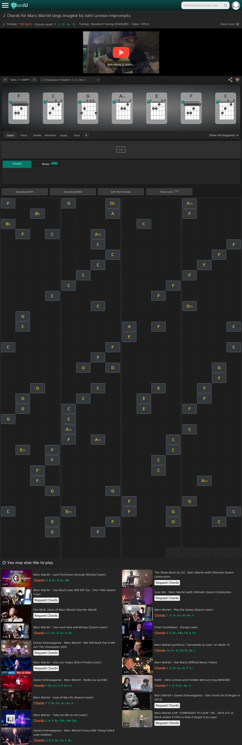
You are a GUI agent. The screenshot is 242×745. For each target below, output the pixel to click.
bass (77, 135)
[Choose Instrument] (86, 135)
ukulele (37, 135)
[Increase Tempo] (34, 79)
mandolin (50, 135)
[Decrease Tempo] (5, 79)
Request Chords (167, 583)
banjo (63, 135)
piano (24, 135)
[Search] (225, 5)
